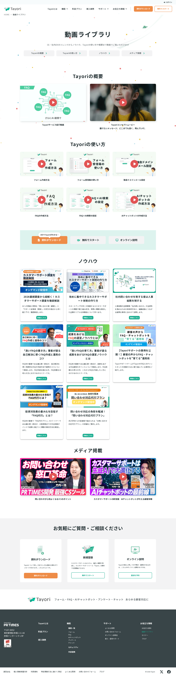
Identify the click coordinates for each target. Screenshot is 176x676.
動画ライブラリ (147, 632)
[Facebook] (169, 671)
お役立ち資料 (146, 628)
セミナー (145, 635)
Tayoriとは (52, 8)
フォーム (71, 632)
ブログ (144, 639)
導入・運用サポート (112, 639)
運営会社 (6, 671)
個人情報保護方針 (20, 671)
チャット (71, 643)
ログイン (168, 2)
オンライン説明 (126, 240)
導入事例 (90, 8)
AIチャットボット (74, 637)
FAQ (69, 634)
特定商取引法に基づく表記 (51, 671)
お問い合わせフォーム (113, 632)
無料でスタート (163, 8)
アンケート (72, 640)
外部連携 (71, 652)
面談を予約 (135, 575)
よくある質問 (110, 628)
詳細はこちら (41, 318)
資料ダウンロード (143, 8)
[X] (161, 671)
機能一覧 (71, 628)
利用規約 (34, 671)
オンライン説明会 (111, 635)
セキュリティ (73, 647)
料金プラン (77, 8)
